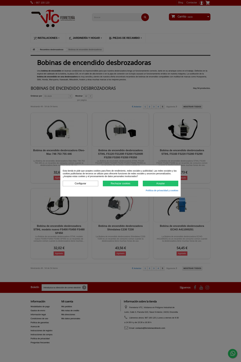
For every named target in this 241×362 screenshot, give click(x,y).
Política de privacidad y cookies (162, 190)
